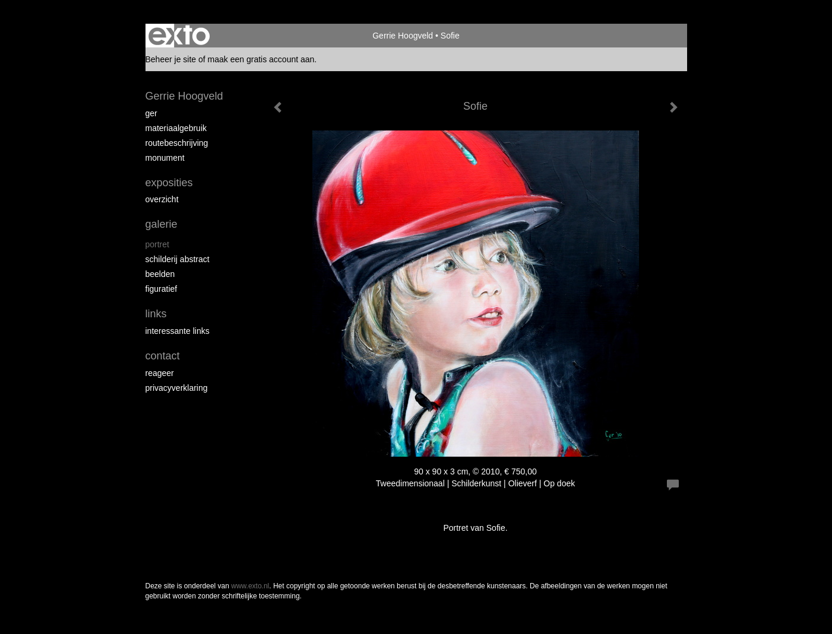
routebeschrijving (176, 143)
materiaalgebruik (176, 128)
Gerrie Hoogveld (402, 35)
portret (157, 244)
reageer (159, 373)
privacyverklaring (176, 388)
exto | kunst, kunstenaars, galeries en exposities (179, 35)
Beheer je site (171, 59)
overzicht (162, 199)
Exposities (169, 183)
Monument (165, 158)
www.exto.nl (250, 586)
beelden (160, 274)
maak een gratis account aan (261, 59)
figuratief (161, 289)
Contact (162, 356)
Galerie (161, 224)
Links (156, 314)
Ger (151, 113)
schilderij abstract (177, 259)
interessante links (177, 331)
